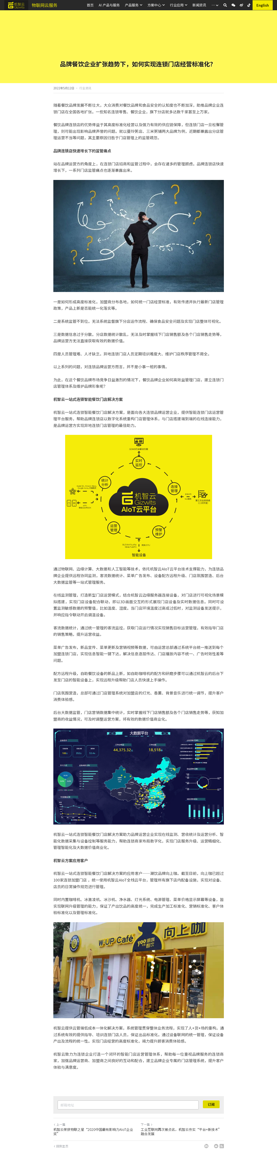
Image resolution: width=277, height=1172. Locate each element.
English (262, 5)
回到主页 (60, 1146)
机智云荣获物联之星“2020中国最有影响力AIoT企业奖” (93, 1131)
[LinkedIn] (206, 1146)
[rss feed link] (222, 1146)
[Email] (216, 1146)
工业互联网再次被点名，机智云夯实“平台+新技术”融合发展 (181, 1131)
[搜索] (225, 5)
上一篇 (59, 1124)
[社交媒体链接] (233, 5)
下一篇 (147, 1124)
